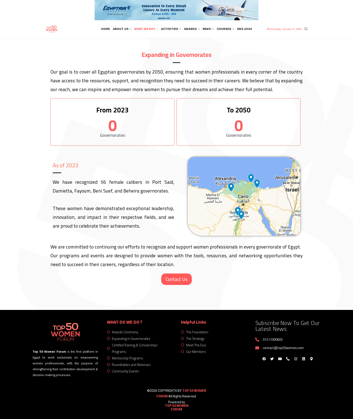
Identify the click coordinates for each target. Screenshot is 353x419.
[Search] (306, 29)
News (207, 29)
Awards (190, 29)
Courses (224, 29)
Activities (169, 29)
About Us (121, 29)
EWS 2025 (244, 29)
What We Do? (144, 29)
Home (105, 29)
